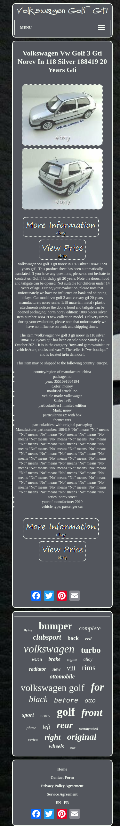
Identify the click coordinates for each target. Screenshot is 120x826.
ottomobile (62, 676)
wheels (56, 746)
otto (89, 700)
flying (28, 630)
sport (28, 715)
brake (54, 659)
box (73, 748)
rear (65, 725)
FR (66, 802)
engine (72, 659)
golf (66, 712)
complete (90, 628)
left (46, 726)
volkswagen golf (52, 687)
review (33, 739)
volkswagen (49, 649)
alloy (88, 659)
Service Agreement (62, 794)
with (37, 659)
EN (58, 802)
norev (45, 715)
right (52, 737)
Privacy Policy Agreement (62, 786)
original (81, 737)
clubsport (47, 637)
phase (31, 727)
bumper (55, 626)
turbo (91, 650)
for (97, 687)
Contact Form (62, 777)
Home (62, 769)
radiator (37, 669)
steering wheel (88, 728)
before (66, 700)
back (73, 638)
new (56, 669)
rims (89, 667)
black (38, 699)
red (88, 638)
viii (71, 668)
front (91, 712)
